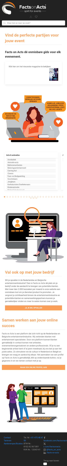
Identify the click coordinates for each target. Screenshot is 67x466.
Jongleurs (11, 182)
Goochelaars (12, 179)
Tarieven (7, 440)
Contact (7, 437)
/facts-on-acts (52, 452)
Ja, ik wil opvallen (33, 308)
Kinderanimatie (13, 187)
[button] (4, 175)
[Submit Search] (4, 22)
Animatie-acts (13, 162)
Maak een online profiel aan (33, 367)
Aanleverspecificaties (13, 443)
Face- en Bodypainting (16, 176)
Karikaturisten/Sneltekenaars (19, 184)
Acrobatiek (12, 160)
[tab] (4, 196)
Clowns (10, 173)
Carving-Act (12, 171)
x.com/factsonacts (51, 446)
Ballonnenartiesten (15, 165)
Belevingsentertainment (17, 168)
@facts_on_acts (53, 449)
